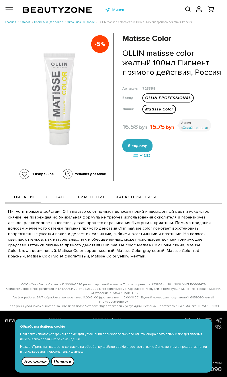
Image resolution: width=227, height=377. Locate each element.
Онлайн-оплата (195, 128)
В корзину (137, 145)
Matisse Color (159, 109)
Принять (62, 361)
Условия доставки (90, 174)
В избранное (43, 174)
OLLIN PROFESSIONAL (168, 97)
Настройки (35, 361)
